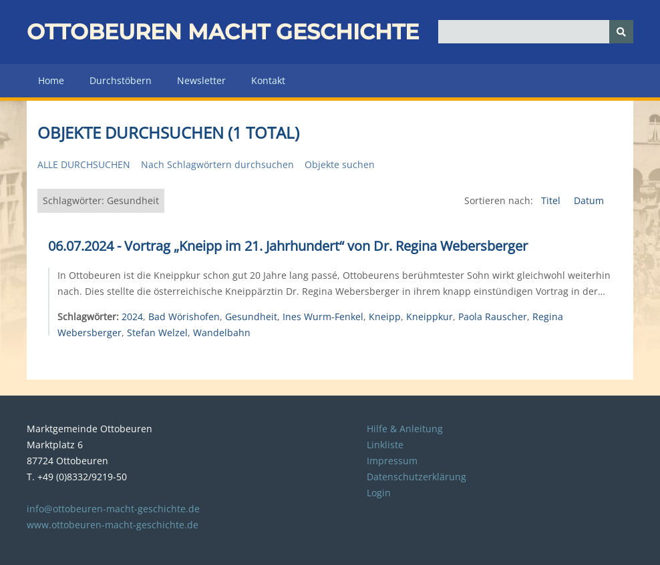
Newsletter (201, 80)
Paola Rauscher (492, 316)
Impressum (392, 460)
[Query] (536, 31)
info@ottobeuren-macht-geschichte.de (113, 508)
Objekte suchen (340, 164)
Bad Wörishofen (184, 316)
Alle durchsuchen (83, 164)
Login (379, 492)
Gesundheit (251, 316)
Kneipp (385, 316)
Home (51, 80)
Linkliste (385, 444)
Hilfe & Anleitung (405, 428)
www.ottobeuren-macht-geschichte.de (112, 524)
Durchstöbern (121, 80)
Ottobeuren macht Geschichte (223, 32)
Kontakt (268, 80)
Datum (589, 200)
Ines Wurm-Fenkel (323, 316)
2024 (132, 316)
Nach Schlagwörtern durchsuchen (217, 164)
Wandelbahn (222, 332)
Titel (552, 200)
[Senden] (621, 31)
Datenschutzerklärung (416, 476)
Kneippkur (429, 316)
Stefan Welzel (157, 332)
